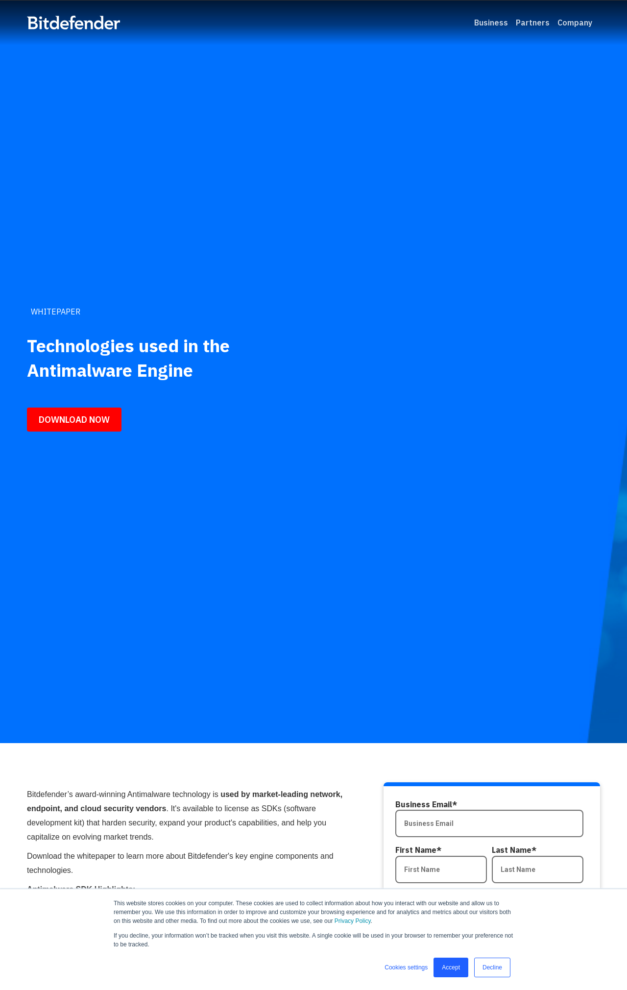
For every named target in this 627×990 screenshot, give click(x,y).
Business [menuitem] (491, 22)
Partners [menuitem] (533, 22)
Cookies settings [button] (406, 967)
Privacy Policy (353, 921)
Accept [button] (451, 967)
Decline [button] (492, 967)
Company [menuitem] (574, 22)
